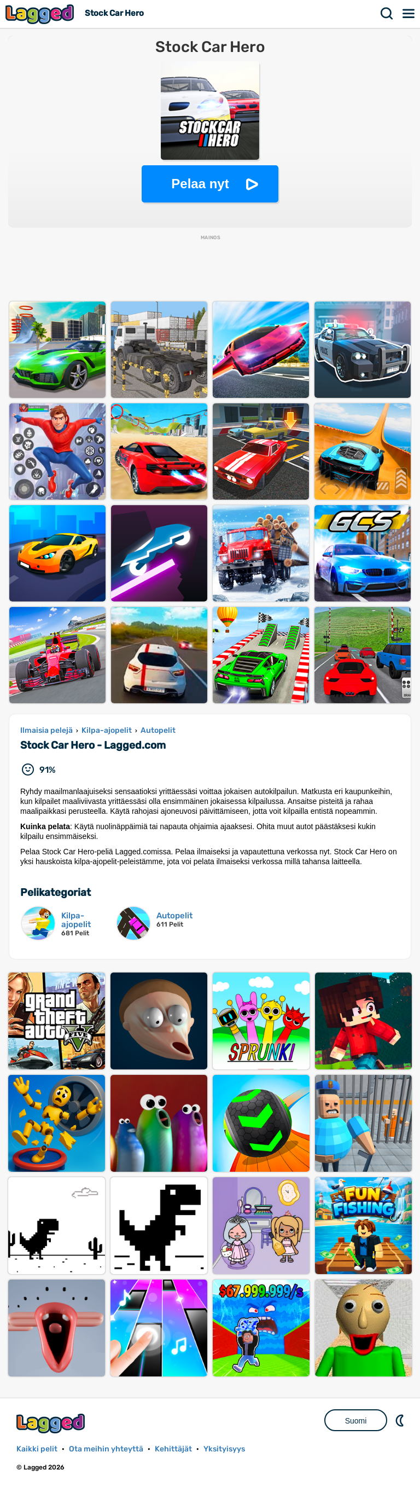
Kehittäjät (173, 1449)
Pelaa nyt (200, 183)
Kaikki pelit (36, 1449)
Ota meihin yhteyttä (106, 1449)
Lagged (41, 14)
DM (401, 1420)
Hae (387, 13)
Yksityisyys (224, 1449)
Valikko (409, 13)
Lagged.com (52, 1423)
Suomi (356, 1420)
